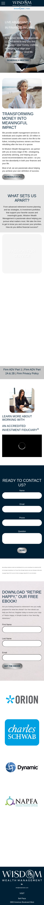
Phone (22, 518)
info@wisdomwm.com (22, 887)
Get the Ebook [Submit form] (12, 666)
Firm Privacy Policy (28, 373)
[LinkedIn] (21, 884)
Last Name (6, 638)
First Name (7, 624)
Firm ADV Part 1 (12, 369)
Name (22, 490)
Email (22, 504)
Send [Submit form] (22, 550)
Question (22, 531)
